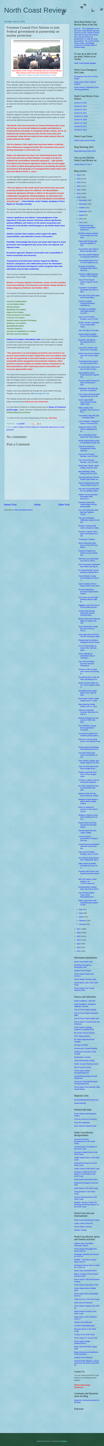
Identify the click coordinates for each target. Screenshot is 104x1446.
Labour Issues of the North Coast (86, 1169)
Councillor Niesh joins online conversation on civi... (88, 755)
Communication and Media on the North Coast (85, 1148)
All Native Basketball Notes (84, 1326)
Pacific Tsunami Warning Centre (86, 1064)
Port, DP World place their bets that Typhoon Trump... (88, 512)
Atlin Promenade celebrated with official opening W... (89, 565)
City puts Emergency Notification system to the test (89, 520)
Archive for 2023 (80, 106)
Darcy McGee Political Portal (85, 1126)
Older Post (64, 504)
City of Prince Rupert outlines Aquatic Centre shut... (88, 282)
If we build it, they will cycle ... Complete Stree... (89, 417)
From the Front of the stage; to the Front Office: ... (89, 297)
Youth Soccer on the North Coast (86, 1299)
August (82, 215)
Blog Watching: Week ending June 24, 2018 (88, 473)
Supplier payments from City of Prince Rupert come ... (88, 774)
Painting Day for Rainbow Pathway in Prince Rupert (89, 641)
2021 (79, 186)
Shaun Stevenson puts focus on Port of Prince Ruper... (88, 545)
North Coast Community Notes (86, 1179)
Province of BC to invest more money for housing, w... (89, 671)
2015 (79, 936)
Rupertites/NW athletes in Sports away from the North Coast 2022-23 (87, 1363)
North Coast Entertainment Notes (87, 1220)
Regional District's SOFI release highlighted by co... (88, 429)
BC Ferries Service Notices (84, 1033)
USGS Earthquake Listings (84, 1060)
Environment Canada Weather (85, 1048)
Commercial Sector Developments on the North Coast (84, 1141)
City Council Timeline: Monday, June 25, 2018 (88, 318)
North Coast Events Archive (84, 140)
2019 (79, 193)
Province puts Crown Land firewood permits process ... (89, 873)
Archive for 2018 (80, 123)
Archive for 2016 (80, 130)
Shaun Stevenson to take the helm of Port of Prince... (88, 629)
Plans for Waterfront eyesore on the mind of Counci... (88, 809)
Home (37, 504)
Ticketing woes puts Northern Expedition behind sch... (87, 228)
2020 (79, 190)
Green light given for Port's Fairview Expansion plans (89, 635)
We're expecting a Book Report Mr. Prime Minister (89, 436)
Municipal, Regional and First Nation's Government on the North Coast (85, 1174)
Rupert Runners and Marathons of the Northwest (86, 1353)
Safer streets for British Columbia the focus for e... (88, 866)
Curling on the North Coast (84, 1334)
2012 (79, 947)
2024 (79, 175)
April (81, 913)
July (80, 219)
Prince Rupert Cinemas (83, 1227)
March (81, 917)
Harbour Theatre (80, 1230)
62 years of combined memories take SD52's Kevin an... (88, 268)
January (82, 924)
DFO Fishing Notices (82, 1036)
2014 (79, 940)
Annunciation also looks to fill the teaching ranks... (89, 250)
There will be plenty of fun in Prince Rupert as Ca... (89, 262)
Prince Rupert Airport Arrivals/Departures (82, 1072)
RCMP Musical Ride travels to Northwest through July (89, 442)
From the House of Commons (85, 1119)
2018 (79, 197)
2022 (79, 182)
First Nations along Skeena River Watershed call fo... (89, 859)
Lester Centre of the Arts (83, 1223)
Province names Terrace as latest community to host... (89, 383)
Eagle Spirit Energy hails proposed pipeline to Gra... (88, 243)
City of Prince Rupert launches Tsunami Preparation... (86, 664)
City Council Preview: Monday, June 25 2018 (88, 455)
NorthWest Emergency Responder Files (82, 966)
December (83, 200)
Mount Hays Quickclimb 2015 (85, 1271)
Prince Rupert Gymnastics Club (86, 1285)
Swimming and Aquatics (83, 1303)
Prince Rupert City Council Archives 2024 (84, 989)
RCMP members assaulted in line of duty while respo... (89, 325)
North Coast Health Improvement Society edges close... (87, 402)
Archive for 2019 (80, 120)
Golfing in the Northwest (83, 1357)
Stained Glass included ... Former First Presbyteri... (89, 335)
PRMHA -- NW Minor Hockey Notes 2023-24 (85, 1261)
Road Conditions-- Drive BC (84, 1001)
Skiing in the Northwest (83, 1322)
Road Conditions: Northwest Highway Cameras (85, 1005)
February (82, 921)
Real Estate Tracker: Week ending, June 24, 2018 (89, 467)
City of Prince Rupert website (85, 1010)
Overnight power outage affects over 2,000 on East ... (88, 693)
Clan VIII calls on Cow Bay (89, 330)
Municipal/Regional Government (86, 1100)
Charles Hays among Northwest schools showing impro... (87, 613)
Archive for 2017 (80, 126)
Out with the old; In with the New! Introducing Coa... (89, 678)
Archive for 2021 (80, 113)
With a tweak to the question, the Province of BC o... (89, 410)
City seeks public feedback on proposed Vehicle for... (89, 256)
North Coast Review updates (85, 63)
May (81, 909)
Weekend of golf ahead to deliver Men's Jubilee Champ (88, 801)
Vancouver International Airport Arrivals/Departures (86, 1083)
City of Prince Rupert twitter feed (86, 1018)
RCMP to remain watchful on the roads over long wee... (88, 235)
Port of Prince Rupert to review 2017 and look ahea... (88, 648)
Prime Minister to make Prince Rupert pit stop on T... (89, 578)
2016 (79, 933)
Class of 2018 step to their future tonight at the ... (89, 768)
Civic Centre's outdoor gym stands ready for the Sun (89, 762)
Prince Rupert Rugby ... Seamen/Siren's (83, 1342)
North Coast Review (35, 10)
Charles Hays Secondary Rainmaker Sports (83, 1244)
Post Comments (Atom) (23, 510)
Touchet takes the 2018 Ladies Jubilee (87, 832)
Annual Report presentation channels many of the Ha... (89, 846)
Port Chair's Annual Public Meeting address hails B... (88, 599)
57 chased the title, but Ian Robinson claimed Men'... (89, 571)
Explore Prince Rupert (82, 971)
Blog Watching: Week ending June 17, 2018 (88, 705)
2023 (79, 179)
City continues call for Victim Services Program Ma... (89, 375)
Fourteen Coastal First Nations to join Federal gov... (88, 553)
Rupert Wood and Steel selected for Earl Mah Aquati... (88, 825)
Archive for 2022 (80, 110)
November (83, 204)
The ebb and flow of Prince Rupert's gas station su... (89, 478)
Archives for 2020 (81, 116)
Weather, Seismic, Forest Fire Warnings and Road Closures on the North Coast (86, 1205)
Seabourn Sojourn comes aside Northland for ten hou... (88, 817)
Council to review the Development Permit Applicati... (87, 448)
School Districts (80, 1103)
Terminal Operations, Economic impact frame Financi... (88, 592)
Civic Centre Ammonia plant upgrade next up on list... (89, 395)
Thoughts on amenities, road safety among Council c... (87, 311)
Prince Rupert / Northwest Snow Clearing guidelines (86, 88)
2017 (79, 929)
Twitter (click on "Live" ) (83, 164)
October (82, 208)
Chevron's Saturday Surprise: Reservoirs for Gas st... (88, 712)
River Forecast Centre (82, 1067)
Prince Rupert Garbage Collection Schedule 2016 (84, 1028)
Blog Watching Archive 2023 (85, 151)
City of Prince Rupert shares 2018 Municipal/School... (87, 895)
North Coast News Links (83, 962)
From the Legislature (82, 1123)
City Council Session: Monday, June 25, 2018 (88, 461)
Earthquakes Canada (82, 1057)
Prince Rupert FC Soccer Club (85, 1338)
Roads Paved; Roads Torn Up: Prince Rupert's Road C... (89, 685)
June (81, 222)
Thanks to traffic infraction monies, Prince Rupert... (89, 275)
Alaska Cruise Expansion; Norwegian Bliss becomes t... (88, 497)
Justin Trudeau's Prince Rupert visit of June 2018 (89, 585)
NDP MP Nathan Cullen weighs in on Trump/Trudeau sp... (88, 881)
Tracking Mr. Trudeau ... (88, 539)
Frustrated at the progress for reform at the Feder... (89, 362)
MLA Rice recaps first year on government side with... (89, 788)
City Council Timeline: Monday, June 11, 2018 (88, 853)
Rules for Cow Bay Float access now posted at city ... (89, 741)
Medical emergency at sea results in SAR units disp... (89, 720)
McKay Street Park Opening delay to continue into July (89, 621)
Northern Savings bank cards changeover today (89, 527)
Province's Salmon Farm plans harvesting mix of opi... (88, 534)
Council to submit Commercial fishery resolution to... (87, 303)
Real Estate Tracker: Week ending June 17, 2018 (89, 700)
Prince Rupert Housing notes (85, 979)
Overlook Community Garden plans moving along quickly (88, 504)
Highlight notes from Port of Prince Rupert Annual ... (89, 606)
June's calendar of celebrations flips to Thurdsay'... (87, 656)
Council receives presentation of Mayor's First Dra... (88, 838)
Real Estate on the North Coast (86, 1188)
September (83, 211)
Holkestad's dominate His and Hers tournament (88, 389)
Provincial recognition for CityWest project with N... (89, 735)
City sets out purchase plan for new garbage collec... (89, 490)
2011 (79, 951)
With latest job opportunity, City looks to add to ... (89, 560)
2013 (79, 944)
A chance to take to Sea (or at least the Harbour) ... (89, 781)
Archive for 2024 (80, 103)
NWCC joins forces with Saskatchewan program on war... (88, 903)
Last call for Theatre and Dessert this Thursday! (88, 349)
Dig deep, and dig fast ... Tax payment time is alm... (88, 342)
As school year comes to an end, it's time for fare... (89, 368)
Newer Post (10, 504)
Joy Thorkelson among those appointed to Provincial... (87, 728)
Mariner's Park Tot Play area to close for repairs (88, 795)
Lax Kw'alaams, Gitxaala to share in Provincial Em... (89, 422)
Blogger (64, 1441)
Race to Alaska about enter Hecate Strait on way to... (89, 484)
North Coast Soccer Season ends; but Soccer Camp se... (89, 355)
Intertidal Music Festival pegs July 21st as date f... (89, 888)
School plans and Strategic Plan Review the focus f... (89, 748)
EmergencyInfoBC (81, 1045)
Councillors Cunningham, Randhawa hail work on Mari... (88, 290)
